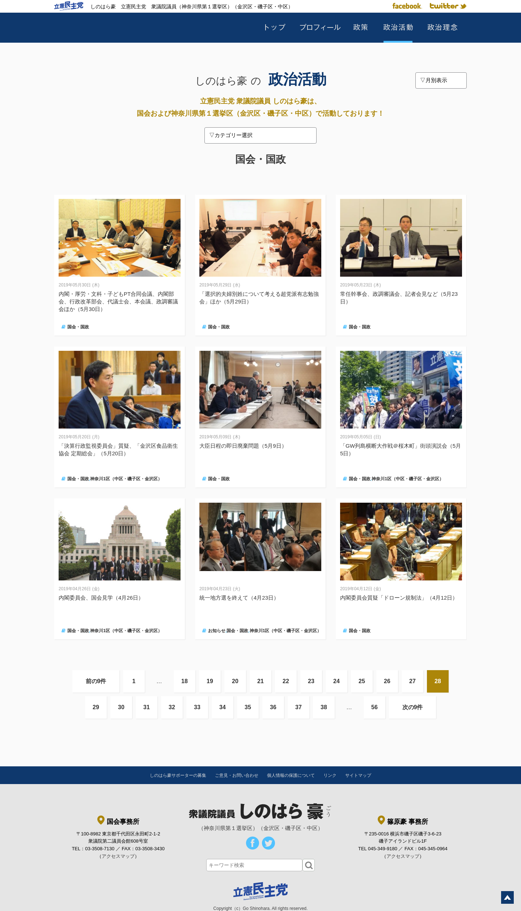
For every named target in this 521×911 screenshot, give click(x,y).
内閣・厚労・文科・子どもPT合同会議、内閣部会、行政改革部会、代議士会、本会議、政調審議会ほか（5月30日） (118, 301)
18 (184, 681)
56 (374, 707)
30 (121, 707)
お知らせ (216, 630)
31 (146, 707)
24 (336, 681)
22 (286, 681)
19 (210, 681)
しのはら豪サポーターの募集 (178, 775)
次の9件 (412, 707)
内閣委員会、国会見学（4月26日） (101, 598)
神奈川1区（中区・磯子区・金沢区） (126, 478)
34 (222, 707)
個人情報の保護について (291, 775)
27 (412, 681)
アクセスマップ (118, 856)
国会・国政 (78, 326)
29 (96, 707)
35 (248, 707)
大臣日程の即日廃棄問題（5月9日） (243, 446)
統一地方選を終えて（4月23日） (239, 598)
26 (387, 681)
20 (235, 681)
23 (311, 681)
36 (273, 707)
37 (298, 707)
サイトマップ (358, 775)
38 (324, 707)
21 (260, 681)
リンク (329, 775)
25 (362, 681)
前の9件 (96, 681)
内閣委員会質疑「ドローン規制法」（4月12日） (399, 598)
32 (172, 707)
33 (197, 707)
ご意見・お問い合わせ (236, 775)
